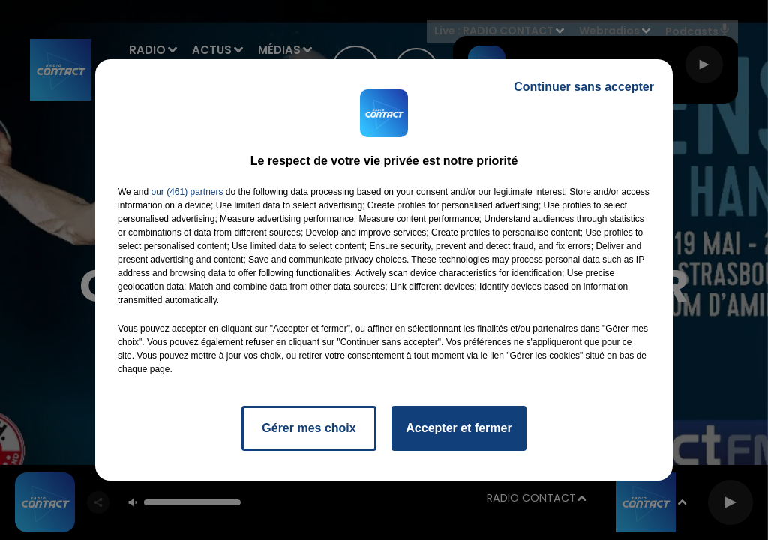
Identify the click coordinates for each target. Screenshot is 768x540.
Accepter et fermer (459, 428)
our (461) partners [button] (187, 192)
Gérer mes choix (309, 428)
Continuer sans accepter (584, 86)
